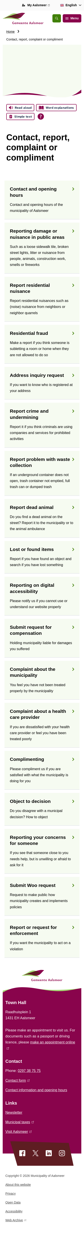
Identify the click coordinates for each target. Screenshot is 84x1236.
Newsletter (13, 1112)
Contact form (17, 1080)
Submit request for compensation (42, 630)
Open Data (13, 1202)
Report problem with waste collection (42, 462)
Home (10, 31)
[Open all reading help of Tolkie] (41, 116)
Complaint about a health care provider (42, 714)
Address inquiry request (42, 375)
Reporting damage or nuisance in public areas (42, 233)
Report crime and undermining (42, 414)
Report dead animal (42, 507)
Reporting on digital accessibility (42, 588)
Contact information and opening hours (36, 1090)
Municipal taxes (19, 1122)
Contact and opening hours (42, 191)
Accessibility (13, 1211)
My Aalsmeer (38, 5)
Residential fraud (42, 333)
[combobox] (70, 5)
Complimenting (42, 759)
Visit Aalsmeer (18, 1132)
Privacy (10, 1193)
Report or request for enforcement (42, 930)
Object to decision (42, 801)
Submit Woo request (42, 885)
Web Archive (15, 1221)
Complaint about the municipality (42, 672)
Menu (72, 18)
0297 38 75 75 (29, 1071)
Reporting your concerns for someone (42, 840)
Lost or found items (42, 549)
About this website (18, 1184)
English (68, 5)
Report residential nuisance (42, 288)
